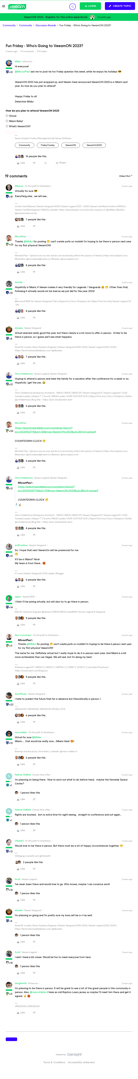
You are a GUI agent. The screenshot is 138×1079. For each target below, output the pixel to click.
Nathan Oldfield (23, 774)
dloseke (19, 328)
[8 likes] (30, 265)
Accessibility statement (81, 1062)
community (24, 145)
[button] (4, 7)
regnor (18, 596)
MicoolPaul (20, 236)
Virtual (12, 116)
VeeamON (70, 145)
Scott (17, 879)
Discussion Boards (46, 25)
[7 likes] (30, 219)
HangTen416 (21, 983)
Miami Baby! (16, 121)
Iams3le (19, 282)
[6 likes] (30, 406)
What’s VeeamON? (20, 126)
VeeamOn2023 (94, 145)
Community (9, 25)
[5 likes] (30, 618)
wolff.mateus (21, 545)
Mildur (18, 61)
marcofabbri (21, 732)
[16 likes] (30, 156)
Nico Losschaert (23, 635)
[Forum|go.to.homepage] (17, 6)
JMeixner (19, 186)
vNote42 (19, 841)
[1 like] (27, 793)
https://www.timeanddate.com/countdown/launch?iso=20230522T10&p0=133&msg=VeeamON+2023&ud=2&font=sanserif (55, 430)
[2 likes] (29, 862)
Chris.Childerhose (24, 374)
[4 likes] (30, 528)
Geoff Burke (21, 694)
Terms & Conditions (54, 1062)
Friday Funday (48, 145)
